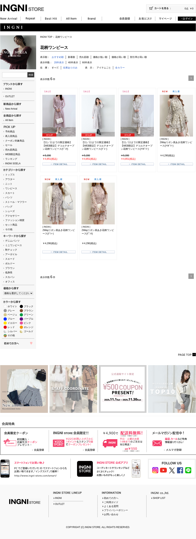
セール (8, 145)
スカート (10, 193)
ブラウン (10, 268)
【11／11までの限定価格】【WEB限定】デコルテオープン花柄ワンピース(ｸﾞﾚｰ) (97, 146)
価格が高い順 (119, 57)
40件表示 (73, 62)
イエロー (12, 323)
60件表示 (87, 62)
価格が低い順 (100, 57)
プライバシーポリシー (116, 510)
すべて (55, 67)
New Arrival (11, 108)
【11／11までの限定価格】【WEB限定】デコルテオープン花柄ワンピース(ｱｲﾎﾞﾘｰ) (136, 146)
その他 (8, 229)
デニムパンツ (12, 240)
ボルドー (10, 263)
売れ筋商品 (11, 149)
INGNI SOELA (13, 163)
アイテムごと (104, 67)
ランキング (11, 159)
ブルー (11, 318)
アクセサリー (12, 215)
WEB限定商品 (12, 154)
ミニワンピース (13, 245)
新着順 (71, 57)
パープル (28, 318)
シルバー (12, 331)
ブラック (28, 306)
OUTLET (10, 96)
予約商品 (10, 131)
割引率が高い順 (138, 57)
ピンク (27, 323)
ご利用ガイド (111, 502)
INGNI (8, 88)
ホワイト (12, 306)
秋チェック (11, 249)
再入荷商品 (11, 136)
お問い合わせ (111, 514)
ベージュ (12, 314)
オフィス (10, 281)
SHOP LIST (159, 498)
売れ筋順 (84, 57)
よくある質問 (111, 506)
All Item (9, 120)
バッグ (8, 206)
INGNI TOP (46, 37)
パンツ (8, 197)
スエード (10, 259)
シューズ (10, 211)
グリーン (28, 314)
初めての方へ (111, 498)
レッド (11, 327)
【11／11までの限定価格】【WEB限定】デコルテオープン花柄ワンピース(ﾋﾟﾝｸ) (58, 146)
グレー (11, 310)
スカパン (10, 277)
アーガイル (11, 254)
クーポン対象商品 (14, 140)
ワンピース (11, 188)
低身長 (8, 272)
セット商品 (11, 224)
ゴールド (28, 331)
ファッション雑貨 (14, 220)
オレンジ (28, 327)
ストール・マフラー (16, 202)
